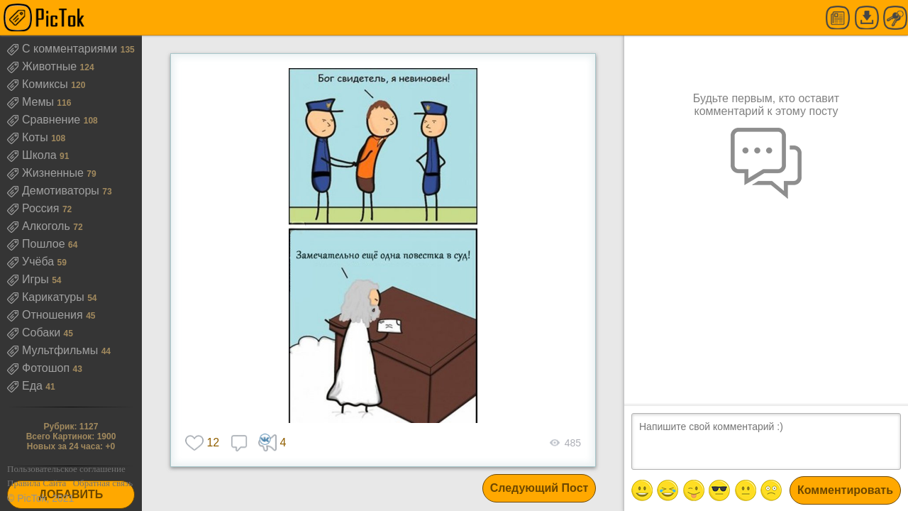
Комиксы (39, 84)
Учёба (32, 262)
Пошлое (37, 244)
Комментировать (845, 490)
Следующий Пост (539, 488)
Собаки (35, 332)
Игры (29, 279)
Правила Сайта (36, 483)
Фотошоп (40, 368)
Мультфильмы (54, 350)
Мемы (32, 102)
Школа (33, 155)
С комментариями (64, 49)
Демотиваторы (54, 191)
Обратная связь (103, 483)
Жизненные (47, 173)
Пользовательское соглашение (66, 468)
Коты (29, 137)
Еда (26, 386)
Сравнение (45, 120)
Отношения (46, 315)
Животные (43, 66)
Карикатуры (47, 297)
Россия (34, 208)
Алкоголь (40, 226)
